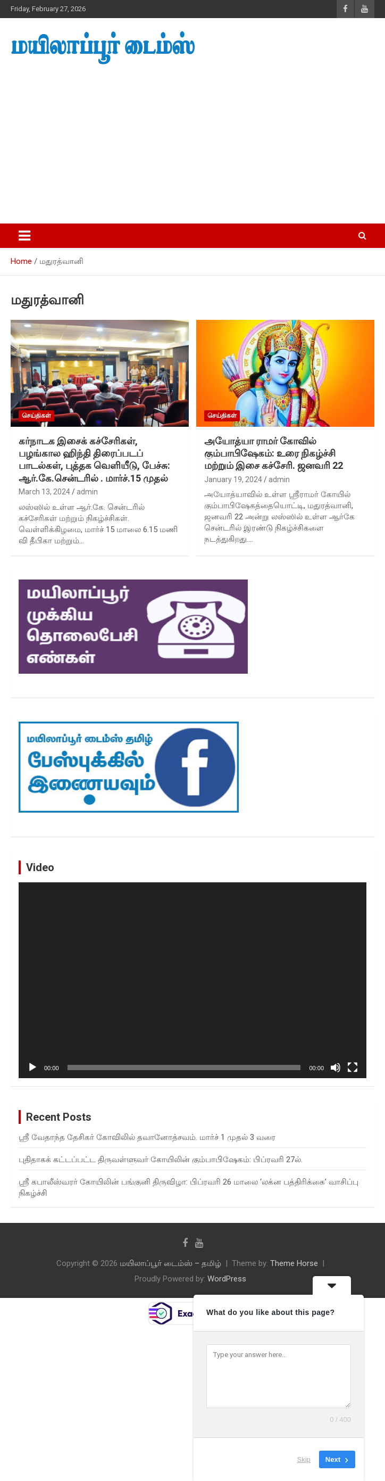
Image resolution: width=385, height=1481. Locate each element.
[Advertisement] (192, 144)
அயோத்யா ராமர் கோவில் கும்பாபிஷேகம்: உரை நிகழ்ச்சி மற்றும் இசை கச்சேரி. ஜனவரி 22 (273, 453)
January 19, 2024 (233, 479)
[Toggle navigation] (24, 236)
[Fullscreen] (352, 1067)
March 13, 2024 (44, 491)
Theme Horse (294, 1263)
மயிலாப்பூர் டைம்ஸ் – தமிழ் (170, 1263)
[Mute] (335, 1067)
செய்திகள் (36, 415)
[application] (192, 980)
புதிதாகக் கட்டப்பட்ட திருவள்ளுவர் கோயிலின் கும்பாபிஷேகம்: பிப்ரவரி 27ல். (161, 1159)
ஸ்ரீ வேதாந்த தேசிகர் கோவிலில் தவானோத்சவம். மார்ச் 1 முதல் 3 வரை (147, 1137)
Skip (304, 1459)
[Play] (32, 1067)
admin (87, 491)
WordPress (226, 1279)
